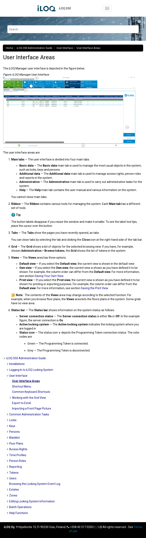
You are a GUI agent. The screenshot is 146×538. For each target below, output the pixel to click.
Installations (17, 364)
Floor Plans (16, 443)
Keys (12, 426)
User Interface (65, 47)
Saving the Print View (94, 288)
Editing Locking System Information (32, 501)
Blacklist (14, 437)
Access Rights (18, 449)
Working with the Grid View (29, 397)
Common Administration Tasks (29, 414)
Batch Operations (20, 507)
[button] (4, 358)
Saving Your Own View (49, 276)
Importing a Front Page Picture (31, 408)
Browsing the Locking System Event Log (34, 483)
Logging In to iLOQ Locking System (31, 369)
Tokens (14, 472)
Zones (13, 495)
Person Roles (17, 460)
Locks (12, 420)
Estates (14, 489)
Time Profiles (17, 455)
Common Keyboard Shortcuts (31, 391)
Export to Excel (21, 403)
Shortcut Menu (21, 386)
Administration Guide (35, 47)
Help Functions (18, 513)
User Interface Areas (88, 47)
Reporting (15, 466)
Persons (14, 431)
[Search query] (73, 29)
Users (12, 478)
